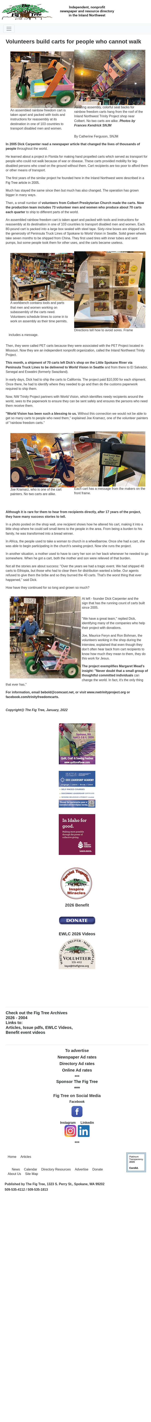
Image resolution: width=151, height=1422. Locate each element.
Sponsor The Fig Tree (77, 1081)
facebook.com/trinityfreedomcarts (32, 697)
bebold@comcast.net (57, 692)
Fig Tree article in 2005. (23, 182)
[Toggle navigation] (9, 29)
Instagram (68, 1122)
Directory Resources (56, 1169)
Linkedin (87, 1122)
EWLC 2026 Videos (77, 934)
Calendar (30, 1169)
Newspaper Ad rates (77, 1057)
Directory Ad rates (77, 1063)
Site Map (31, 1174)
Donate (97, 1169)
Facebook (77, 1101)
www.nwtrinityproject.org (106, 692)
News (16, 1169)
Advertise (81, 1169)
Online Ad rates (77, 1070)
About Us (14, 1174)
